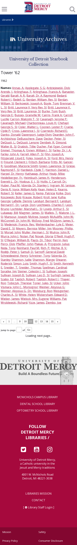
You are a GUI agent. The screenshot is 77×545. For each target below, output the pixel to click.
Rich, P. (45, 248)
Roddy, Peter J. (10, 252)
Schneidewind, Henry (14, 256)
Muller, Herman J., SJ (35, 232)
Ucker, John (61, 283)
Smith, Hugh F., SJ (41, 263)
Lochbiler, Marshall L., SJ (26, 209)
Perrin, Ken (60, 240)
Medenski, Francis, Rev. (19, 224)
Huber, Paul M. (10, 185)
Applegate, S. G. (35, 88)
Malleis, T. (51, 213)
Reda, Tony (8, 248)
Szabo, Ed (7, 279)
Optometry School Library (37, 410)
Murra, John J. (10, 236)
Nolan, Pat (27, 236)
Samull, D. (27, 252)
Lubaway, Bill (9, 213)
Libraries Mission (38, 493)
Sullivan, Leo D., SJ (37, 275)
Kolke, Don (63, 193)
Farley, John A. (10, 154)
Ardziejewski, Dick (58, 88)
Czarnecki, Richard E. (54, 131)
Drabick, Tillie (27, 146)
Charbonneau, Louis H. (42, 123)
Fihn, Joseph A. (54, 154)
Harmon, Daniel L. (57, 170)
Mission (6, 532)
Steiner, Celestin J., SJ (31, 271)
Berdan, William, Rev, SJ (41, 100)
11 (30, 321)
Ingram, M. (57, 185)
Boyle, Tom (51, 103)
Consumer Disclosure (50, 540)
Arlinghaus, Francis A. (47, 92)
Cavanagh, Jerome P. (53, 119)
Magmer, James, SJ (31, 213)
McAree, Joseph (38, 217)
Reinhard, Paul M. (28, 248)
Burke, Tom (49, 111)
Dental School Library (37, 404)
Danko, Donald (10, 135)
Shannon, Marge (44, 260)
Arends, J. (7, 92)
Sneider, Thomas (30, 267)
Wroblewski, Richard (14, 303)
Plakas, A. (40, 244)
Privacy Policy (10, 540)
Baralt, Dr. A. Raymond (41, 95)
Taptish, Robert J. (47, 279)
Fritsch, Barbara (39, 162)
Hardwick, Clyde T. (32, 170)
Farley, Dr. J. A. (62, 150)
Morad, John (12, 232)
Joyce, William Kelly (24, 189)
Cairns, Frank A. (52, 115)
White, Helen (27, 295)
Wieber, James (10, 299)
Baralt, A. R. (17, 95)
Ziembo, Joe (53, 303)
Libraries (6, 19)
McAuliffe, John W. (62, 217)
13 (41, 321)
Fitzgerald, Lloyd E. (13, 158)
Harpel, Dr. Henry (12, 174)
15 (52, 321)
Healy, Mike (57, 174)
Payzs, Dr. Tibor (41, 240)
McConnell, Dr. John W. (15, 221)
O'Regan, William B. (17, 240)
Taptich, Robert (25, 279)
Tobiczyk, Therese (19, 283)
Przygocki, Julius (58, 244)
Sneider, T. (11, 267)
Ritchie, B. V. (59, 248)
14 (47, 321)
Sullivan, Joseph (56, 271)
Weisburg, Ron (42, 291)
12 (36, 321)
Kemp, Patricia (45, 193)
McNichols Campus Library (37, 397)
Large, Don (28, 205)
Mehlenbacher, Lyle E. (50, 224)
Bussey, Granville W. (28, 115)
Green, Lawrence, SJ (52, 166)
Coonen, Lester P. (51, 127)
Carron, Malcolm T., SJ (24, 119)
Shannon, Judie (21, 260)
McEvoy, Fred (40, 221)
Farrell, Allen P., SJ (31, 154)
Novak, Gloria (44, 236)
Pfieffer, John (24, 244)
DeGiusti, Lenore (28, 142)
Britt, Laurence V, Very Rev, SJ (27, 107)
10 (25, 321)
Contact (38, 500)
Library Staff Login (40, 507)
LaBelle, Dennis (22, 201)
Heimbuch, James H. (37, 178)
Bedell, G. (19, 100)
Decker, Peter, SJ (54, 139)
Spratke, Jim (8, 271)
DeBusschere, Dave (30, 139)
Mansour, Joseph (15, 217)
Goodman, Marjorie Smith (21, 166)
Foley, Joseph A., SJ (38, 158)
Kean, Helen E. (47, 189)
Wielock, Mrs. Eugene (35, 299)
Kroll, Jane (50, 197)
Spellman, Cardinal (55, 267)
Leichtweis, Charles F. (50, 205)
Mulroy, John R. (60, 232)
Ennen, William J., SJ (38, 150)
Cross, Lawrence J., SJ (25, 131)
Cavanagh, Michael (13, 123)
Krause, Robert (32, 197)
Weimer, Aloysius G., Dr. (16, 291)
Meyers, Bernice (26, 228)
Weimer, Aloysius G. (52, 287)
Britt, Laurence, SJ (29, 111)
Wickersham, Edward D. (52, 295)
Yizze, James (36, 303)
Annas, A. (18, 88)
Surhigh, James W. (62, 275)
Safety (42, 532)
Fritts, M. (56, 162)
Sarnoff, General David (49, 252)
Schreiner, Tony (39, 256)
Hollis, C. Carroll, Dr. (53, 181)
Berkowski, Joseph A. (29, 103)
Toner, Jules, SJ (42, 283)
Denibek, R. (47, 142)
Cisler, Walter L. (28, 127)
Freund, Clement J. (15, 162)
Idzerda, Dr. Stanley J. (35, 185)
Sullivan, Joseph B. (12, 275)
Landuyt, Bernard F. (46, 201)
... (14, 321)
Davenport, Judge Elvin (36, 135)
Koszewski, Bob (11, 197)
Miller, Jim (44, 228)
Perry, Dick (8, 244)
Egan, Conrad (62, 146)
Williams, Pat (58, 299)
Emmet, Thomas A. (13, 150)
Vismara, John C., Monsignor (19, 287)
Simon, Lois (20, 263)
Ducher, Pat (44, 146)
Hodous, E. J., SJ (29, 181)
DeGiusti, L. (8, 142)
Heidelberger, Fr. (12, 178)
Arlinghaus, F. (23, 92)
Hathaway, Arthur (36, 174)
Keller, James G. (25, 193)
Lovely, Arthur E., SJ (56, 209)
